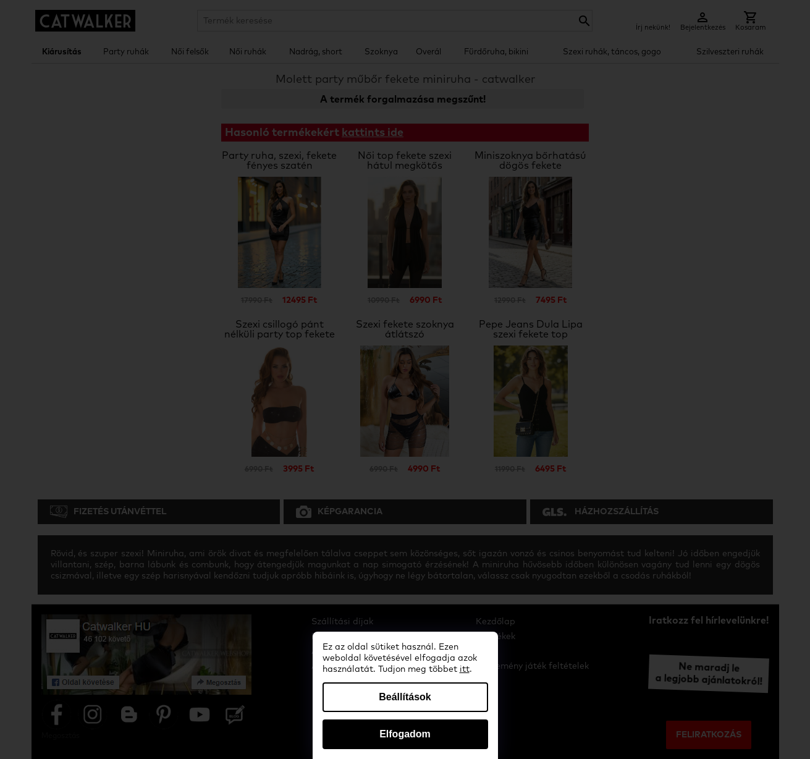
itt (465, 669)
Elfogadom (405, 734)
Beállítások (405, 697)
